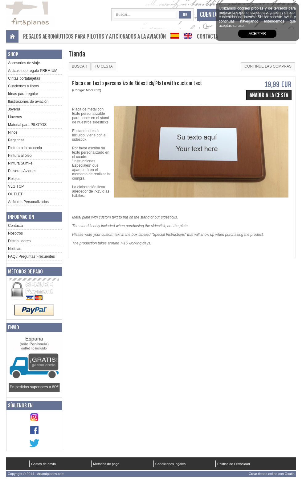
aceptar (257, 33)
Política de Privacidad (233, 464)
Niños (13, 132)
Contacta (207, 36)
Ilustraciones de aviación (28, 101)
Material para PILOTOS (27, 125)
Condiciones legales (170, 464)
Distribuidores (19, 241)
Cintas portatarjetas (24, 78)
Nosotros (15, 233)
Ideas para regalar (23, 94)
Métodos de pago (25, 272)
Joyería (14, 109)
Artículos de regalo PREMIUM (32, 71)
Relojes (14, 179)
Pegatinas (16, 140)
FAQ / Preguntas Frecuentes (31, 256)
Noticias (14, 249)
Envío (13, 327)
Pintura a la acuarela (25, 148)
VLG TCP (16, 186)
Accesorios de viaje (24, 63)
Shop (13, 54)
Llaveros (15, 117)
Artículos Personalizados (28, 202)
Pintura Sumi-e (20, 163)
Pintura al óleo (20, 155)
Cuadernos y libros (23, 86)
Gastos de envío (43, 464)
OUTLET (15, 194)
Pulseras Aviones (22, 171)
